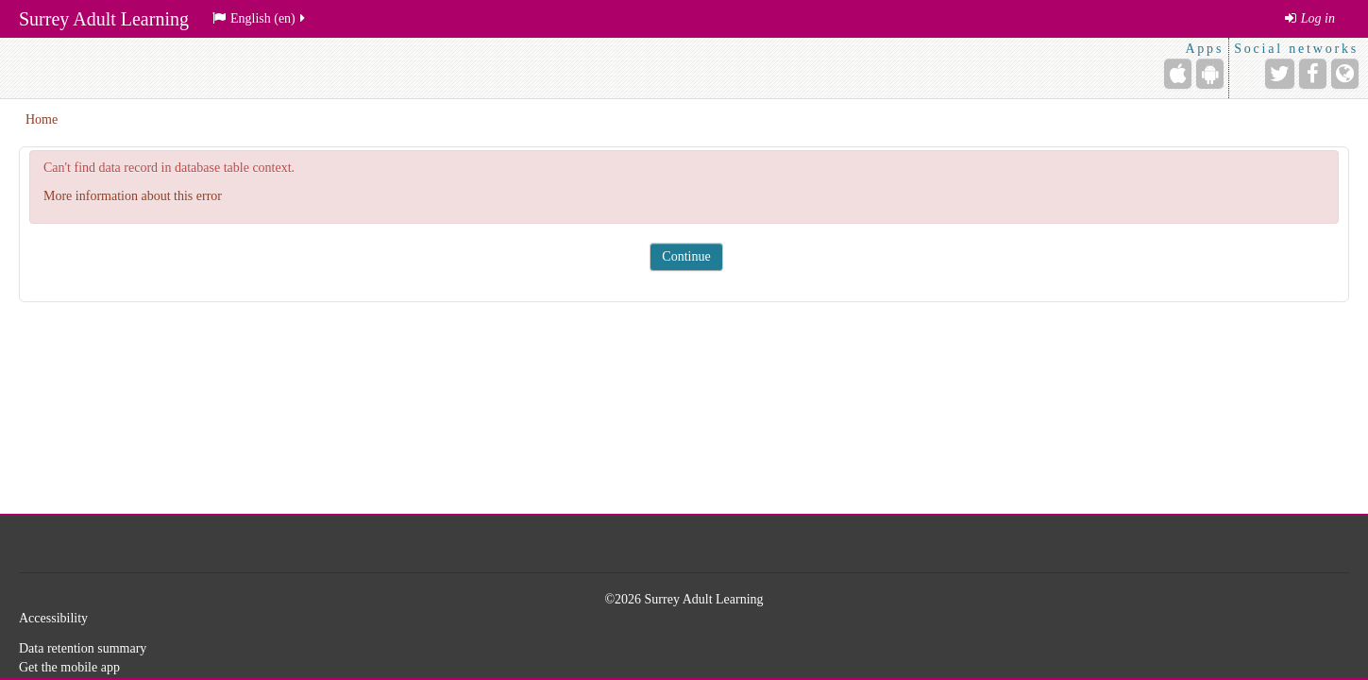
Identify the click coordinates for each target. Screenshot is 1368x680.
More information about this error (132, 196)
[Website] (1345, 74)
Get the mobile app (69, 667)
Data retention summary (82, 648)
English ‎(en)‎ (260, 18)
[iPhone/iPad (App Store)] (1177, 74)
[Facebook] (1312, 74)
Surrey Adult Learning (104, 18)
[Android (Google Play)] (1210, 74)
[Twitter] (1279, 74)
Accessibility (53, 618)
